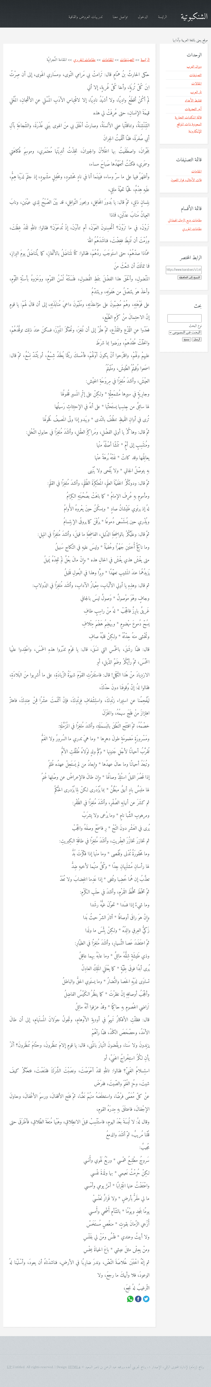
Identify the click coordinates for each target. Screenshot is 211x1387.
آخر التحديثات (193, 109)
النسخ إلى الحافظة (189, 277)
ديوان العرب (194, 67)
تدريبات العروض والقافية (85, 17)
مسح (186, 339)
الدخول (143, 17)
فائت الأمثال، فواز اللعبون (186, 180)
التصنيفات (127, 60)
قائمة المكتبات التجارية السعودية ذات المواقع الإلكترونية (188, 124)
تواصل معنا (120, 17)
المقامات (107, 60)
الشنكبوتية (194, 17)
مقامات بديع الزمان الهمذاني (185, 220)
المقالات (196, 84)
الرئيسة (162, 17)
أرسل (197, 339)
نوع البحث (195, 326)
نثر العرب (196, 92)
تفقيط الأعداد (193, 100)
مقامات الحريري (84, 60)
